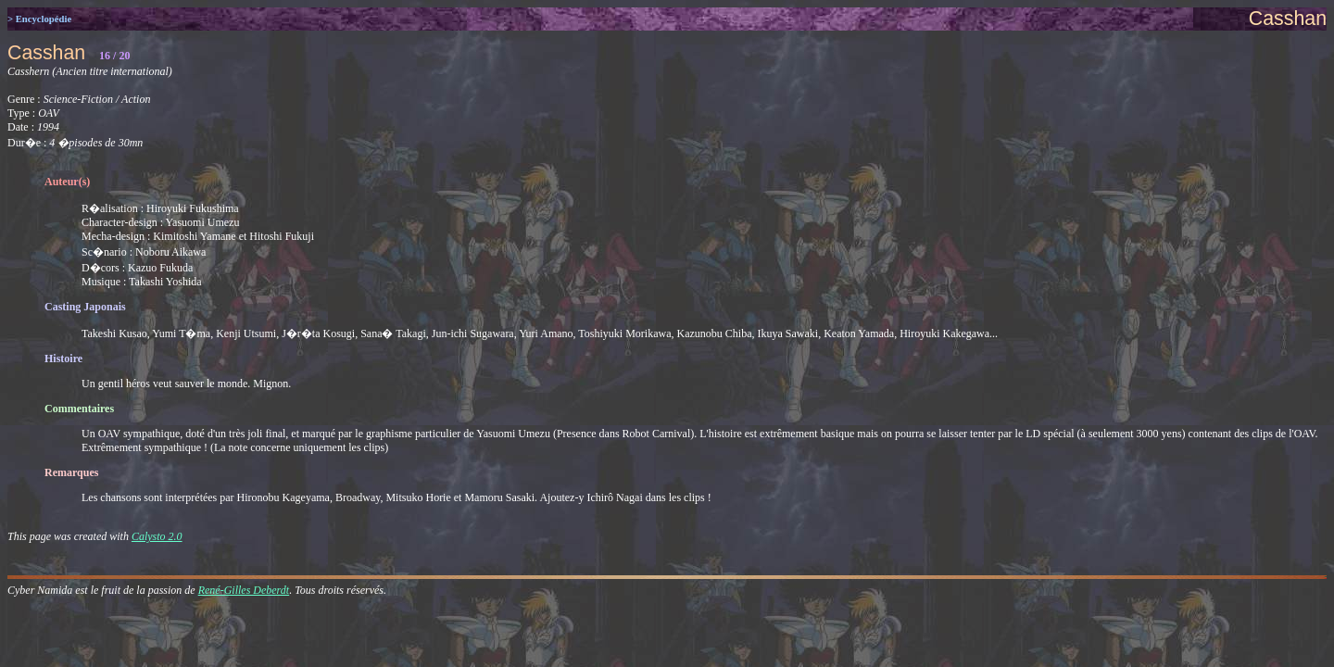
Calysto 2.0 (157, 536)
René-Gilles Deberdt (244, 590)
